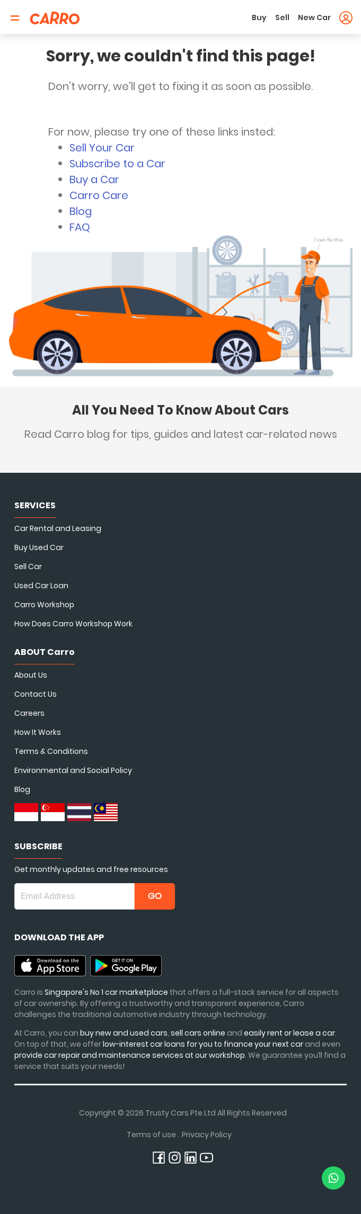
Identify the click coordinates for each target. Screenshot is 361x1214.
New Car (314, 17)
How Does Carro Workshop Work (73, 623)
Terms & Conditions (51, 751)
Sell (282, 17)
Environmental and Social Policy (73, 770)
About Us (30, 675)
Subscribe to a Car (117, 163)
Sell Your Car (102, 147)
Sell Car (28, 566)
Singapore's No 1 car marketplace (106, 992)
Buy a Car (94, 179)
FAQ (79, 227)
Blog (80, 211)
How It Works (37, 732)
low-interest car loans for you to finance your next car (203, 1044)
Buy (259, 17)
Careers (29, 713)
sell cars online (199, 1033)
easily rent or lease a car (289, 1033)
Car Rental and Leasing (57, 528)
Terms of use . (153, 1134)
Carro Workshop (44, 604)
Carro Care (98, 195)
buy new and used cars (124, 1033)
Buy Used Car (39, 547)
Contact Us (35, 694)
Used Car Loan (41, 585)
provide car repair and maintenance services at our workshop (129, 1055)
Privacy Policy (207, 1134)
